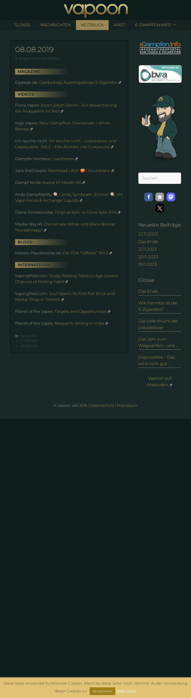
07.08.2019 (29, 341)
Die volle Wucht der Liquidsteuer (158, 324)
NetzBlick (92, 25)
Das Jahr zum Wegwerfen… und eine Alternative (156, 343)
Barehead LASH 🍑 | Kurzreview (81, 170)
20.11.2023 (148, 256)
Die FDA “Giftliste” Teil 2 (87, 253)
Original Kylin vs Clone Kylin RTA (87, 212)
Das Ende (148, 241)
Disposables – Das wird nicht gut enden (156, 361)
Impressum (127, 405)
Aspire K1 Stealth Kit (64, 182)
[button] (148, 197)
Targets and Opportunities (82, 311)
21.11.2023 (147, 249)
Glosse (22, 25)
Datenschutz (102, 405)
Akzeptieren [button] (102, 691)
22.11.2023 (148, 234)
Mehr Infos (126, 691)
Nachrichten (55, 25)
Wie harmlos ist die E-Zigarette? (157, 306)
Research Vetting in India (81, 323)
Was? (119, 25)
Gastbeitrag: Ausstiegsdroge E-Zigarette (80, 82)
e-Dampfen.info (158, 25)
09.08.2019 (29, 346)
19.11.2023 (147, 264)
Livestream (65, 158)
